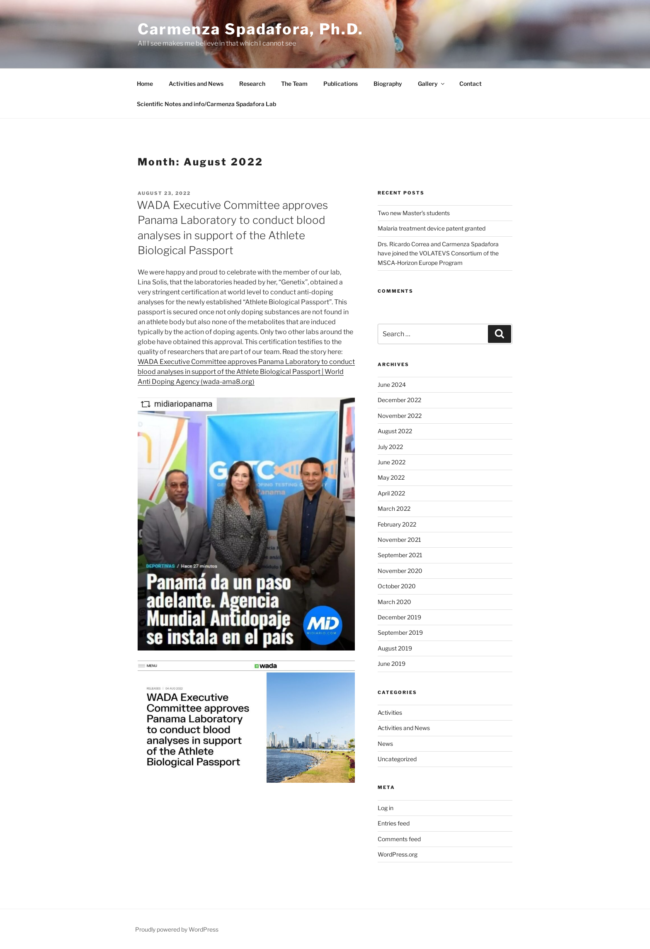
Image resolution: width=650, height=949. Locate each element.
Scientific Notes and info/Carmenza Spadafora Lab (206, 103)
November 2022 (400, 415)
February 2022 (397, 524)
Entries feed (394, 823)
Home (145, 83)
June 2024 (392, 384)
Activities (390, 712)
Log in (385, 807)
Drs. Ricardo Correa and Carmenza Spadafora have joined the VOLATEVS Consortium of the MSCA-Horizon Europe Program (438, 253)
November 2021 (399, 539)
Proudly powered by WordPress (176, 929)
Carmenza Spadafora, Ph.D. (251, 29)
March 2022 (394, 508)
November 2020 (400, 570)
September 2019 (400, 632)
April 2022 (391, 493)
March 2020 (394, 601)
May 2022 (391, 477)
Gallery (432, 83)
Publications (340, 83)
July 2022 (390, 446)
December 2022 (399, 399)
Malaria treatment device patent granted (431, 228)
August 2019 (395, 648)
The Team (294, 83)
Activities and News (196, 83)
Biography (388, 83)
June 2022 (391, 462)
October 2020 (397, 586)
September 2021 (400, 554)
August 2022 (395, 430)
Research (252, 83)
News (385, 743)
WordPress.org (397, 854)
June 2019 (391, 663)
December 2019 (399, 617)
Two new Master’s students (414, 212)
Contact (470, 83)
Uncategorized (397, 758)
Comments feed (399, 838)
